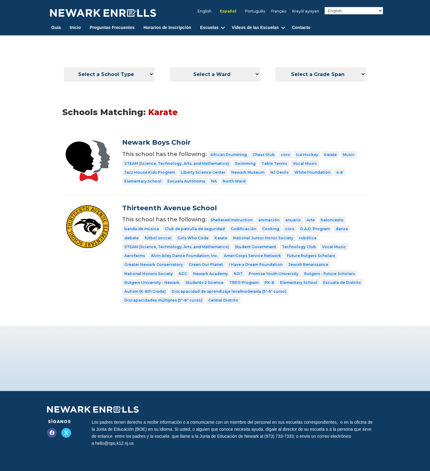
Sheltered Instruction (231, 220)
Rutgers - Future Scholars (329, 273)
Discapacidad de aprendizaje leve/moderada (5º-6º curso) (229, 291)
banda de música (141, 228)
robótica (307, 238)
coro (285, 154)
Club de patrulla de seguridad (195, 228)
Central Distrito (223, 300)
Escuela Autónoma (186, 181)
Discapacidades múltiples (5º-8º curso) (163, 300)
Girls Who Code (193, 238)
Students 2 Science (204, 282)
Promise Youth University (273, 273)
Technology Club (299, 247)
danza (342, 228)
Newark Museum (247, 172)
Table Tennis (274, 163)
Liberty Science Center (203, 172)
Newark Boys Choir (156, 142)
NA (214, 181)
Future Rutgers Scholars (311, 255)
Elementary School (143, 181)
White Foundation (312, 172)
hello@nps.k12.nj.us (114, 443)
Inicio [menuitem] (75, 27)
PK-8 (269, 282)
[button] (223, 27)
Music (349, 154)
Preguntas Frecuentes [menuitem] (112, 27)
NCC (183, 273)
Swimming (245, 163)
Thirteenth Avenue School (169, 208)
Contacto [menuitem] (301, 27)
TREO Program (244, 282)
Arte (311, 220)
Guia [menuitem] (56, 27)
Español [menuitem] (228, 11)
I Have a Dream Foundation (255, 264)
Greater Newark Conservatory (153, 264)
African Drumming (228, 154)
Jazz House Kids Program (149, 172)
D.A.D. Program (315, 228)
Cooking (270, 228)
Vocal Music (305, 163)
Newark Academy (210, 273)
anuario (293, 220)
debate (131, 238)
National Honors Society (148, 273)
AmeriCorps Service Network (252, 255)
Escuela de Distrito (342, 282)
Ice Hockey (307, 154)
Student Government (255, 247)
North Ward (234, 181)
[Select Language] (354, 10)
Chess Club (264, 154)
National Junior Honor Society (263, 238)
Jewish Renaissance (308, 264)
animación (268, 220)
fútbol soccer (158, 238)
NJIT (238, 273)
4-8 (339, 172)
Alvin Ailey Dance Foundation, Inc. (184, 255)
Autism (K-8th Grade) (145, 291)
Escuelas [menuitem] (209, 27)
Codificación (243, 228)
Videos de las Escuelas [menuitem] (255, 27)
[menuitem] (204, 11)
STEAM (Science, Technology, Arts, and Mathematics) (176, 163)
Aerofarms (134, 255)
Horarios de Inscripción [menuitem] (167, 27)
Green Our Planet (206, 264)
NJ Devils (279, 172)
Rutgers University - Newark (152, 282)
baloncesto (332, 220)
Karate (330, 154)
